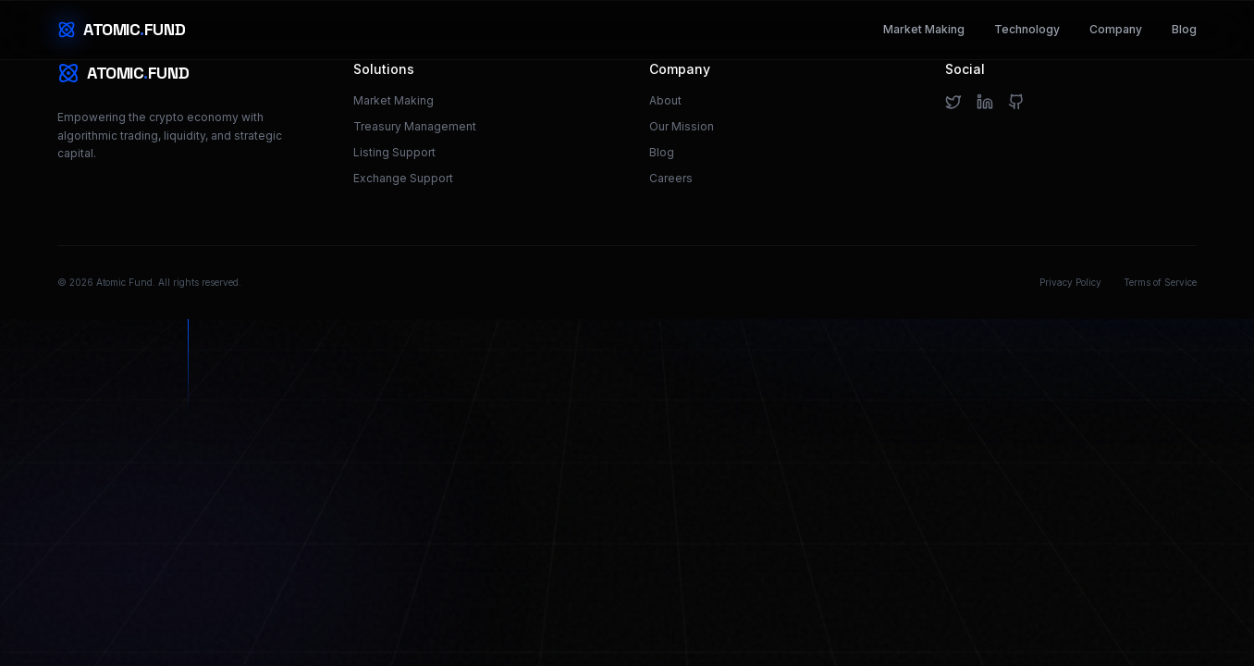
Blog (1184, 29)
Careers (671, 178)
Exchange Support (403, 178)
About (665, 100)
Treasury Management (414, 126)
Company (1115, 29)
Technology (1027, 29)
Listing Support (394, 152)
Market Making (924, 29)
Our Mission (681, 126)
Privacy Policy (1070, 282)
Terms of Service (1160, 282)
